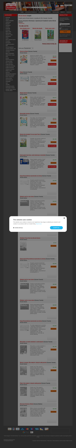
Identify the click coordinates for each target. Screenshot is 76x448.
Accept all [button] (56, 227)
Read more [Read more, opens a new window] (39, 224)
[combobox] (64, 218)
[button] (18, 227)
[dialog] (38, 224)
